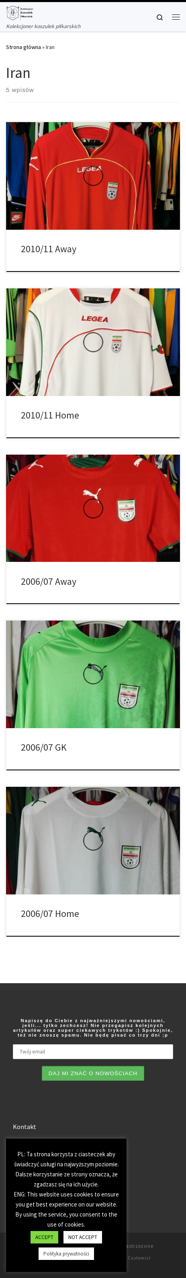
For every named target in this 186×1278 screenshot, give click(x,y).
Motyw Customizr (131, 1258)
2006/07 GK (44, 747)
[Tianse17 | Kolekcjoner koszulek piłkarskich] (19, 12)
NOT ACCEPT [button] (82, 1237)
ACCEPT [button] (44, 1237)
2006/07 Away (48, 581)
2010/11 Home (50, 415)
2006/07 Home (50, 913)
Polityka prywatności (66, 1253)
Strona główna (23, 47)
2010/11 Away (48, 249)
